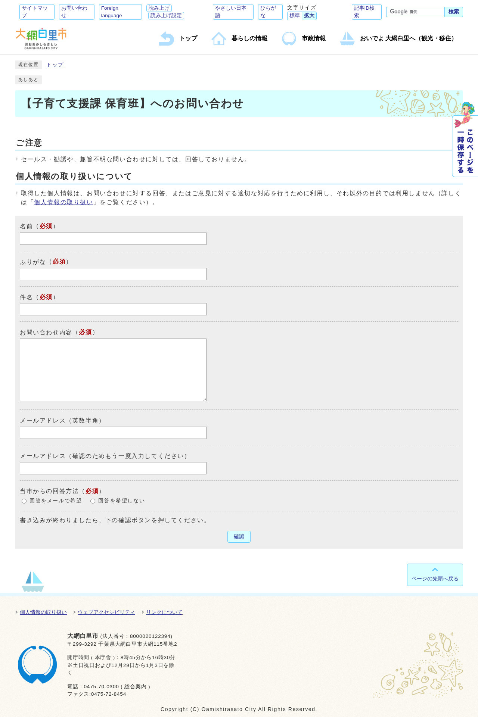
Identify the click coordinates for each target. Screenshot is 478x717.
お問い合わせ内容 (46, 332)
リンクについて (164, 612)
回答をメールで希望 (56, 501)
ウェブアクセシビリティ (106, 612)
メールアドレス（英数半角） (62, 420)
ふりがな (33, 262)
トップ (55, 65)
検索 (453, 12)
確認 (239, 536)
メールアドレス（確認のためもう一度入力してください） (105, 456)
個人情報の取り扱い (63, 202)
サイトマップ (35, 11)
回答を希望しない (121, 501)
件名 (26, 297)
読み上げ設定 (166, 15)
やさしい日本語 (230, 11)
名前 (26, 226)
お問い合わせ (74, 11)
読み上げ (159, 8)
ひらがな (268, 11)
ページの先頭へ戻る (435, 579)
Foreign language (111, 11)
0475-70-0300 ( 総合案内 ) (117, 686)
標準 (294, 15)
